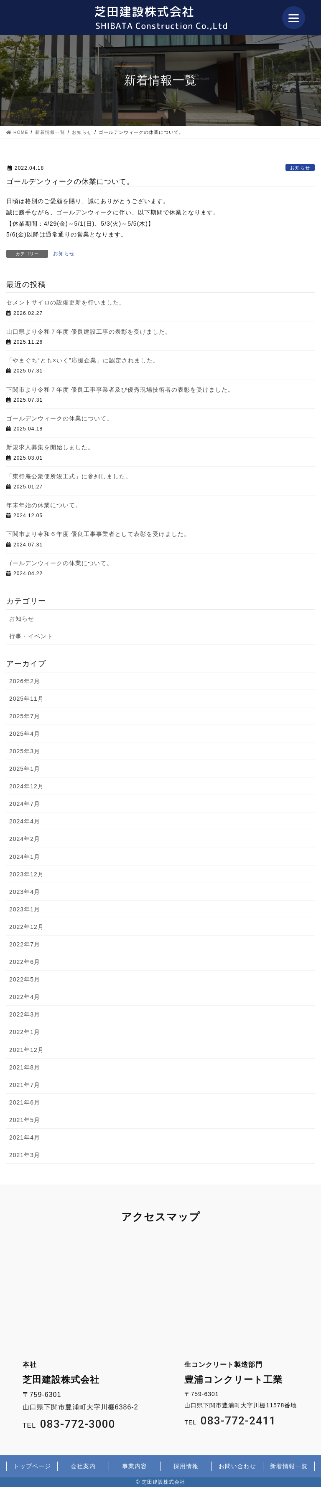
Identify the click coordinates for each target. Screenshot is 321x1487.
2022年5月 (24, 979)
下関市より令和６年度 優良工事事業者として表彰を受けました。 (98, 534)
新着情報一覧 (289, 1466)
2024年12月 (26, 786)
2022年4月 (24, 997)
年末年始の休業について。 (44, 505)
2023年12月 (26, 874)
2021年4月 (24, 1137)
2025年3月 (24, 751)
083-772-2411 (238, 1420)
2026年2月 (24, 681)
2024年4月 (24, 821)
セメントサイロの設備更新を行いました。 (65, 302)
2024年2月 (24, 838)
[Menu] (293, 17)
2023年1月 (24, 909)
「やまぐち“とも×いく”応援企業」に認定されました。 (82, 360)
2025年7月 (24, 716)
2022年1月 (24, 1032)
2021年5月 (24, 1120)
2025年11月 (26, 698)
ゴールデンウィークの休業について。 (59, 418)
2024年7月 (24, 803)
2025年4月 (24, 733)
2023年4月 (24, 891)
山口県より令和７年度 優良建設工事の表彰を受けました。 (88, 331)
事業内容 (134, 1466)
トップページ (32, 1466)
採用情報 (186, 1466)
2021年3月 (24, 1155)
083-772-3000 (77, 1424)
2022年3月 (24, 1014)
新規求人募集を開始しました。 (50, 447)
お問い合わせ (237, 1466)
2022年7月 (24, 944)
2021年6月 (24, 1102)
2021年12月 (26, 1050)
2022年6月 (24, 962)
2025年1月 (24, 768)
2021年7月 (24, 1085)
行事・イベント (31, 636)
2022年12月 (26, 926)
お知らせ (300, 167)
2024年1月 (24, 856)
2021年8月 (24, 1067)
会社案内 (83, 1466)
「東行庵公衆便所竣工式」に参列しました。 (69, 476)
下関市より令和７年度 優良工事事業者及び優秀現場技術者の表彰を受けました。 (120, 389)
